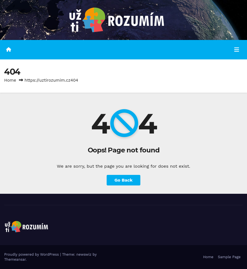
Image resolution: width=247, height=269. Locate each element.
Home (10, 80)
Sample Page (229, 257)
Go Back (123, 180)
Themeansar (15, 259)
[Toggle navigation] (237, 49)
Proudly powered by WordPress (32, 254)
